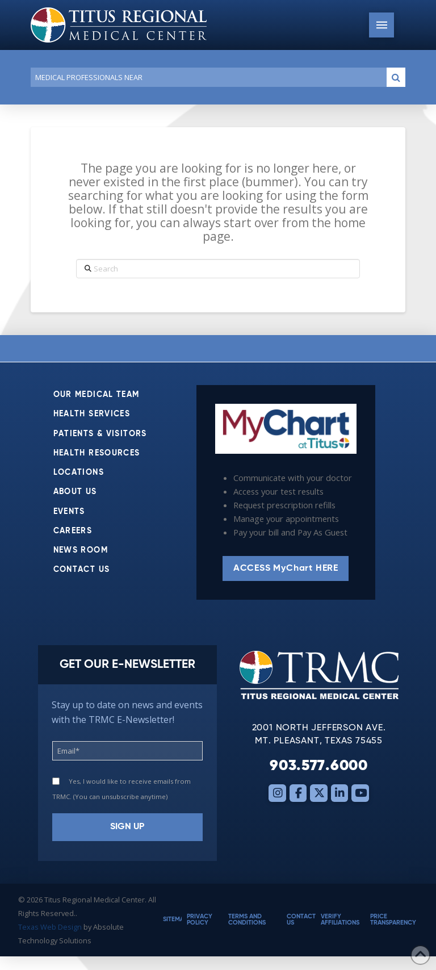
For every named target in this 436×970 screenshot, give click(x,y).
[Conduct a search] (206, 77)
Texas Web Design (50, 927)
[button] (381, 24)
